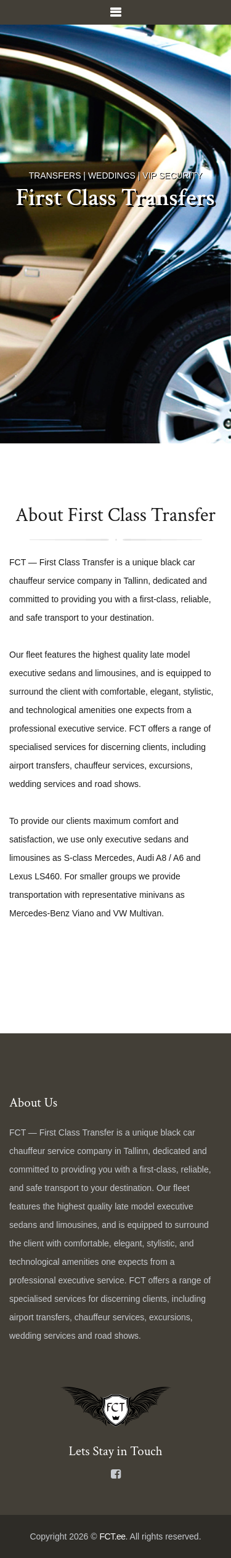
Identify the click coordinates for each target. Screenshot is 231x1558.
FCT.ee (112, 1536)
